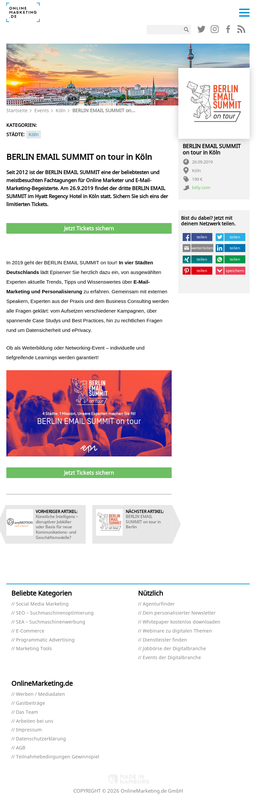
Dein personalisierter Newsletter (179, 613)
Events (41, 110)
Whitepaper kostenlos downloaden (181, 622)
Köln (61, 110)
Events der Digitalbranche (172, 658)
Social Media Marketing (42, 604)
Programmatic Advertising (45, 640)
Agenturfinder (159, 604)
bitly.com (201, 187)
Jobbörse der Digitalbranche (174, 649)
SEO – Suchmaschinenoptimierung (55, 613)
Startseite (17, 110)
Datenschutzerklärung (41, 739)
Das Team (27, 712)
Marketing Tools (34, 649)
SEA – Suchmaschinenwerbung (50, 622)
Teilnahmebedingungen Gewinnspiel (57, 757)
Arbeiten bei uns (34, 721)
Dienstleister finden (165, 640)
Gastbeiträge (30, 703)
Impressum (29, 730)
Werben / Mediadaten (40, 694)
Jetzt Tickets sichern (89, 228)
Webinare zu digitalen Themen (177, 631)
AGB (20, 748)
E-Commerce (30, 631)
